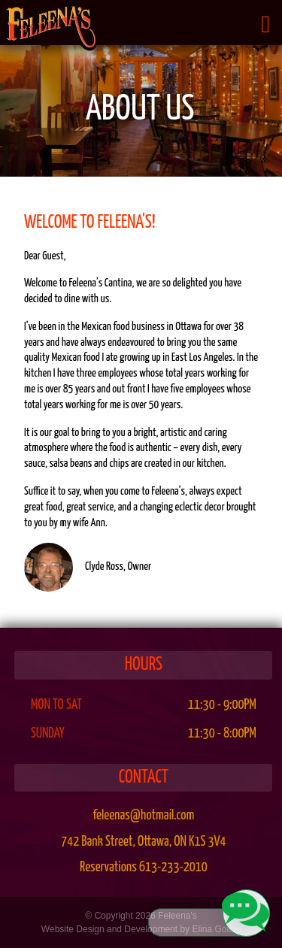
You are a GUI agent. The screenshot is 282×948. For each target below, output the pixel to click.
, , (143, 842)
